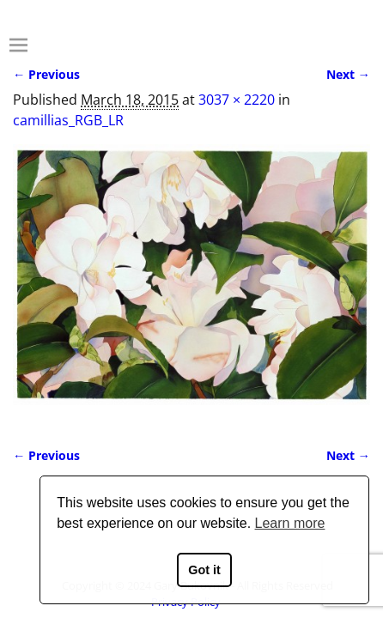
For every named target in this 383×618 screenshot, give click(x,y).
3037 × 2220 (236, 99)
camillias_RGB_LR (68, 120)
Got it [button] (204, 570)
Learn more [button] (290, 523)
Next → (348, 74)
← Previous (46, 74)
